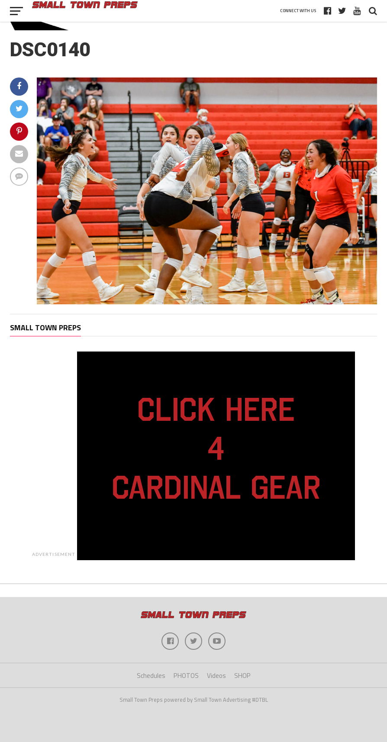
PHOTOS (186, 676)
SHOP (242, 676)
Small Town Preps (45, 327)
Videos (216, 676)
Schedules (151, 676)
